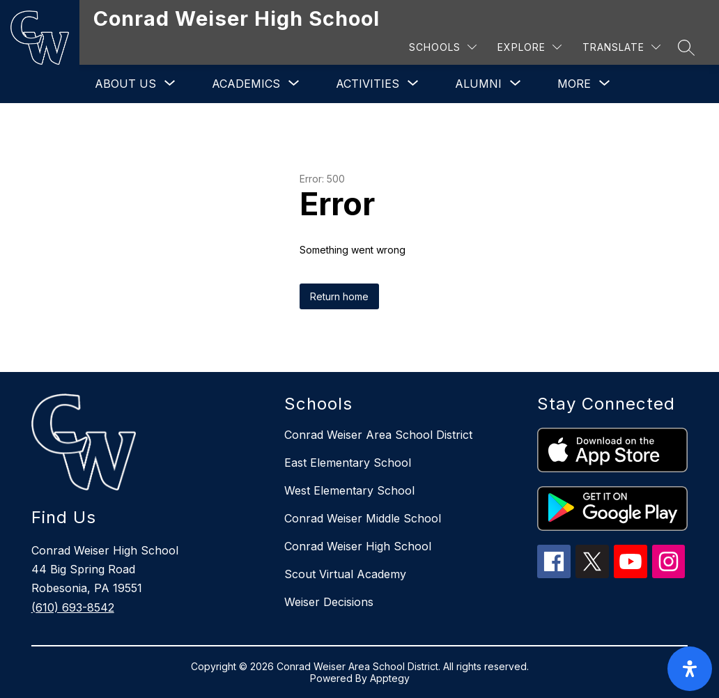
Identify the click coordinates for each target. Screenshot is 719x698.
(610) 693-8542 (72, 607)
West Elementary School (349, 490)
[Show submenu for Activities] (367, 83)
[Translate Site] (621, 47)
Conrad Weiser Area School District (378, 435)
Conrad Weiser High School (357, 546)
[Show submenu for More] (574, 83)
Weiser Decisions (328, 602)
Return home (339, 296)
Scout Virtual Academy (345, 574)
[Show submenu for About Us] (125, 83)
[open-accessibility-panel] (689, 668)
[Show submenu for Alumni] (478, 83)
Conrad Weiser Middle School (362, 518)
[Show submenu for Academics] (246, 83)
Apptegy (390, 678)
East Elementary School (347, 463)
